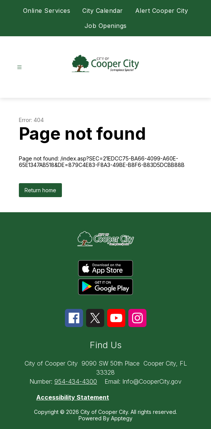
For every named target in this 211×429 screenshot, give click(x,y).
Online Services (47, 10)
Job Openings (106, 25)
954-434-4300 (75, 381)
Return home (40, 190)
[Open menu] (19, 67)
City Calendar (102, 10)
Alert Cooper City (161, 10)
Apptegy (121, 418)
